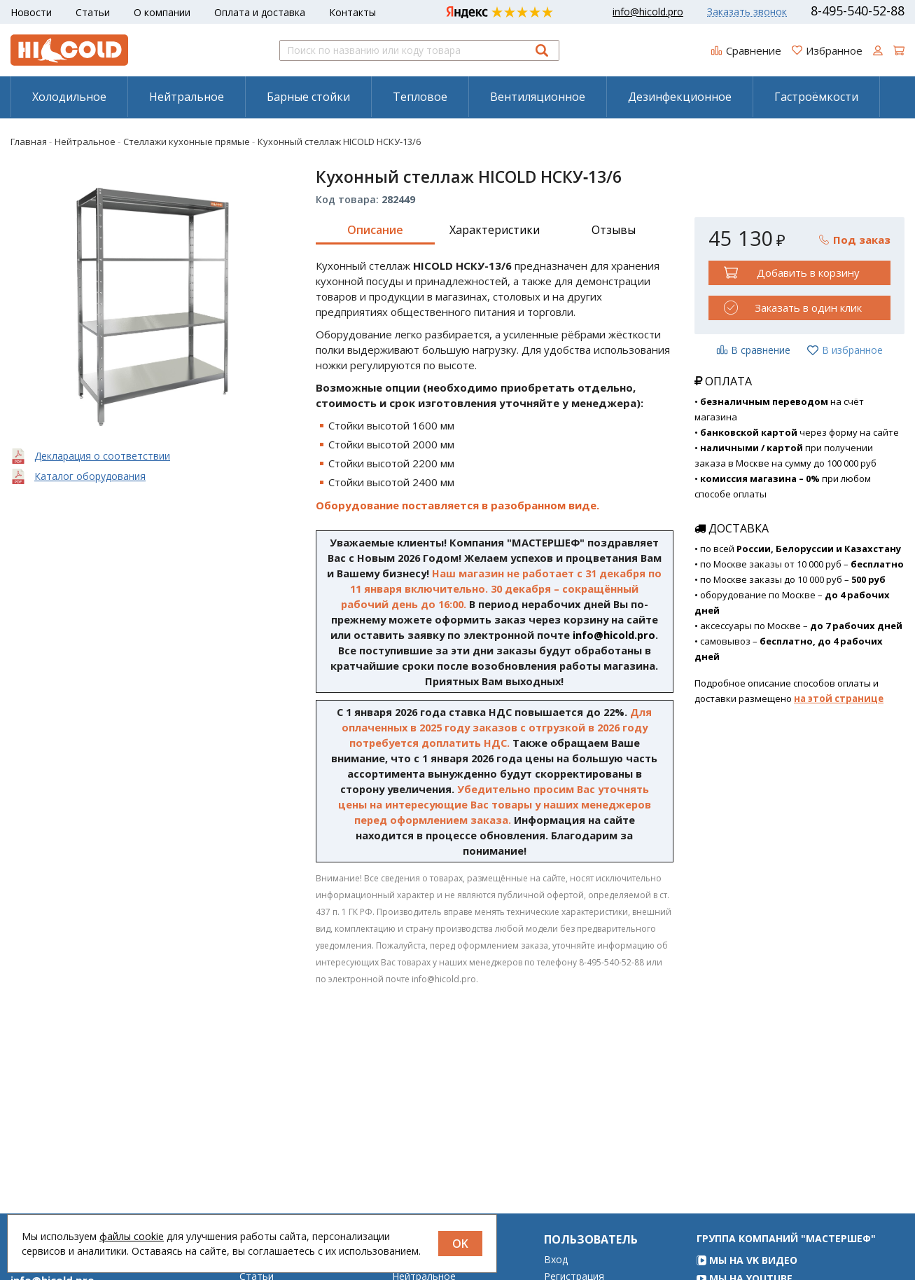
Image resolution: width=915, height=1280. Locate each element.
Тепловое (420, 96)
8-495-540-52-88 (857, 10)
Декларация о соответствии (102, 455)
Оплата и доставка (259, 12)
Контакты (352, 12)
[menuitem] (69, 96)
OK (460, 1243)
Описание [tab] (375, 229)
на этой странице (838, 698)
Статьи (93, 12)
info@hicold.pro (648, 12)
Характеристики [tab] (494, 229)
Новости (31, 12)
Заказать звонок (747, 12)
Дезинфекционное (680, 96)
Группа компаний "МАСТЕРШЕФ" (786, 1258)
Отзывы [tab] (614, 229)
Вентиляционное (537, 96)
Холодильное (69, 96)
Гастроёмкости (816, 96)
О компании (162, 12)
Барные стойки (308, 96)
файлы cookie (131, 1236)
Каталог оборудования (90, 476)
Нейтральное (186, 96)
